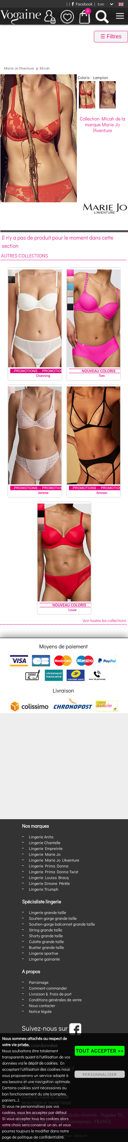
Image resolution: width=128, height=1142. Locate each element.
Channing (43, 375)
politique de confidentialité (40, 1137)
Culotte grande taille (46, 941)
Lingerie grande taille (47, 912)
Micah (44, 68)
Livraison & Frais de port (50, 994)
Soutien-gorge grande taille (53, 918)
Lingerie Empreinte (46, 848)
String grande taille (45, 929)
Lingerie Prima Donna (49, 865)
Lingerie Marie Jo (44, 854)
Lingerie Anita (41, 836)
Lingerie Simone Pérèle (49, 883)
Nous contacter (42, 1005)
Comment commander (48, 988)
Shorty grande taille (46, 935)
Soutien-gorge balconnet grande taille (62, 924)
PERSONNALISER (100, 1074)
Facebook (82, 4)
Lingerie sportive (43, 953)
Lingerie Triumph (43, 889)
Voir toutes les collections (104, 620)
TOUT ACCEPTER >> (100, 1050)
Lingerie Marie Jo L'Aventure (54, 860)
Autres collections (24, 255)
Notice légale (40, 1011)
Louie (72, 610)
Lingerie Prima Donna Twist (53, 871)
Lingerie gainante (44, 959)
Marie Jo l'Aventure (19, 68)
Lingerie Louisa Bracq (49, 877)
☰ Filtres (111, 36)
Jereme (43, 493)
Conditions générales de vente (55, 999)
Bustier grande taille (46, 947)
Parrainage (38, 982)
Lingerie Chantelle (44, 842)
